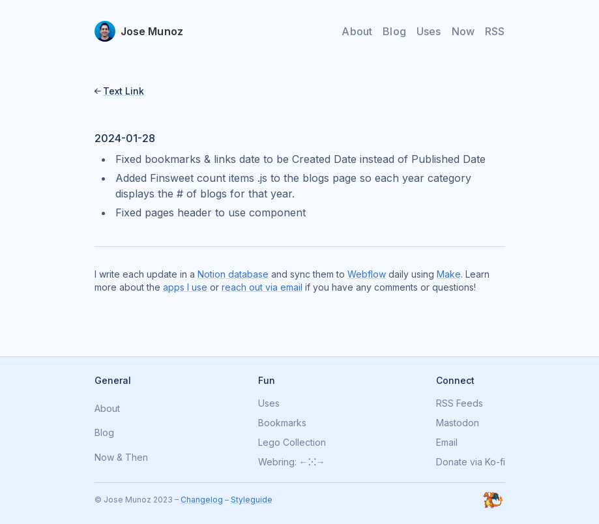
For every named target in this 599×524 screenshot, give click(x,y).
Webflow (366, 274)
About (357, 31)
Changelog (202, 499)
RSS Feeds (459, 403)
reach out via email (262, 287)
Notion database (233, 274)
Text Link (123, 90)
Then (136, 458)
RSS (494, 31)
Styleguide (251, 499)
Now (463, 31)
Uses (428, 31)
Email (447, 442)
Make (449, 274)
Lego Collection (292, 442)
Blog (394, 31)
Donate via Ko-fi (470, 462)
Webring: (277, 462)
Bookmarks (282, 423)
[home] (139, 31)
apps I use (185, 287)
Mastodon (457, 423)
